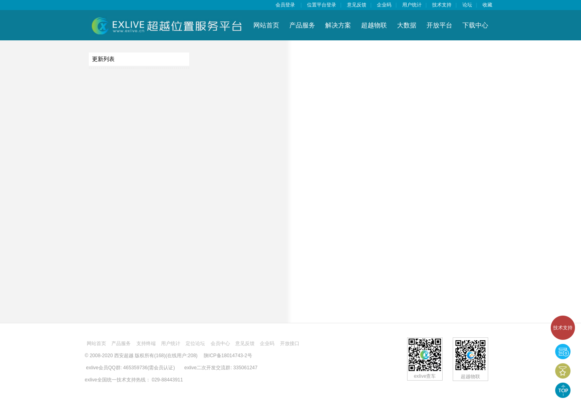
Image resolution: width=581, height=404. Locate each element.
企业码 (384, 5)
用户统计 (412, 5)
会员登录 (285, 5)
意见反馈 (356, 5)
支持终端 (146, 343)
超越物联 (374, 25)
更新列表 (103, 59)
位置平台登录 (321, 5)
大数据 (406, 25)
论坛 (467, 5)
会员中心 (220, 343)
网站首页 (266, 25)
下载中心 (475, 25)
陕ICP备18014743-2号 (228, 355)
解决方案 (338, 25)
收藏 (487, 5)
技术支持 (563, 328)
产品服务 (302, 25)
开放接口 (289, 343)
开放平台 (439, 25)
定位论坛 (195, 343)
